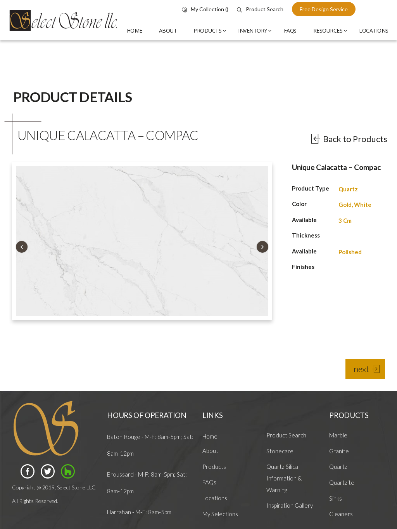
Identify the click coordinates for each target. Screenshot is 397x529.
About (210, 450)
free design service (324, 9)
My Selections (220, 513)
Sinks (335, 498)
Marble (338, 435)
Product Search (260, 9)
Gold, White (354, 204)
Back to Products (355, 139)
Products (214, 466)
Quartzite (341, 482)
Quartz (348, 189)
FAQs (209, 482)
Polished (350, 251)
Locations (214, 497)
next (361, 369)
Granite (339, 450)
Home (209, 436)
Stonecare (279, 450)
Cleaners (341, 513)
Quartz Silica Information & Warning (284, 478)
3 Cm (345, 220)
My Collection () (205, 9)
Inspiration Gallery (289, 505)
